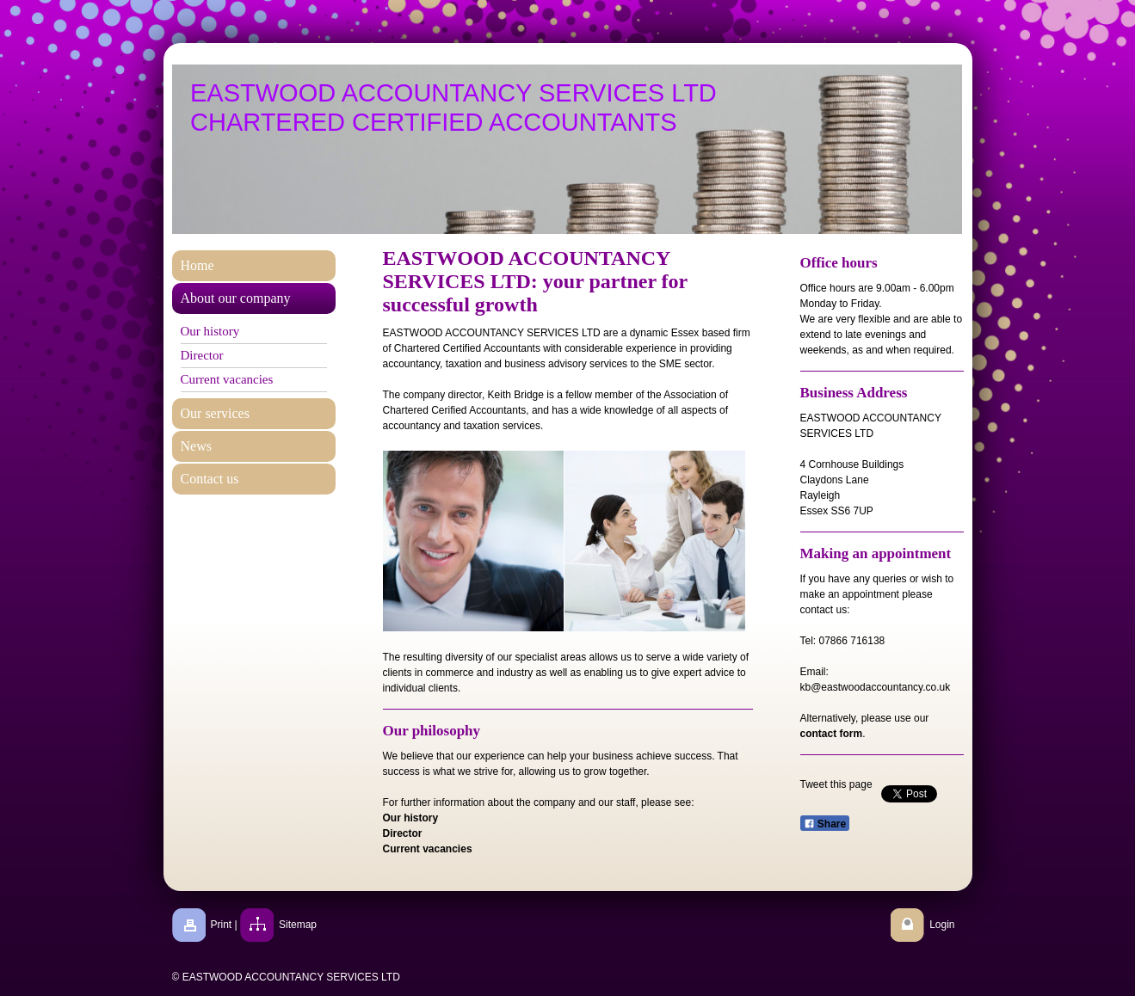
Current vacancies (427, 849)
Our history (411, 818)
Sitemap (298, 925)
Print (221, 925)
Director (403, 833)
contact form (831, 734)
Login (941, 925)
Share (825, 824)
